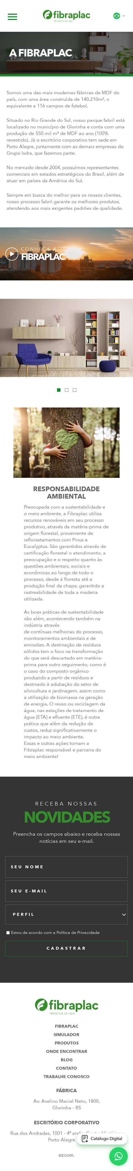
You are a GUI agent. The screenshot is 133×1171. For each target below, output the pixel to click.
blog (67, 1060)
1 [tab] (58, 390)
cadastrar (67, 948)
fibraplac (66, 1026)
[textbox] (25, 914)
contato (66, 1068)
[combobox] (66, 914)
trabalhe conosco (67, 1077)
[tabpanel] (66, 338)
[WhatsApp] (118, 1156)
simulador (66, 1035)
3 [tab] (74, 390)
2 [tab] (66, 390)
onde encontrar (66, 1051)
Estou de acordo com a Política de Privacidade (55, 932)
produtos (67, 1043)
